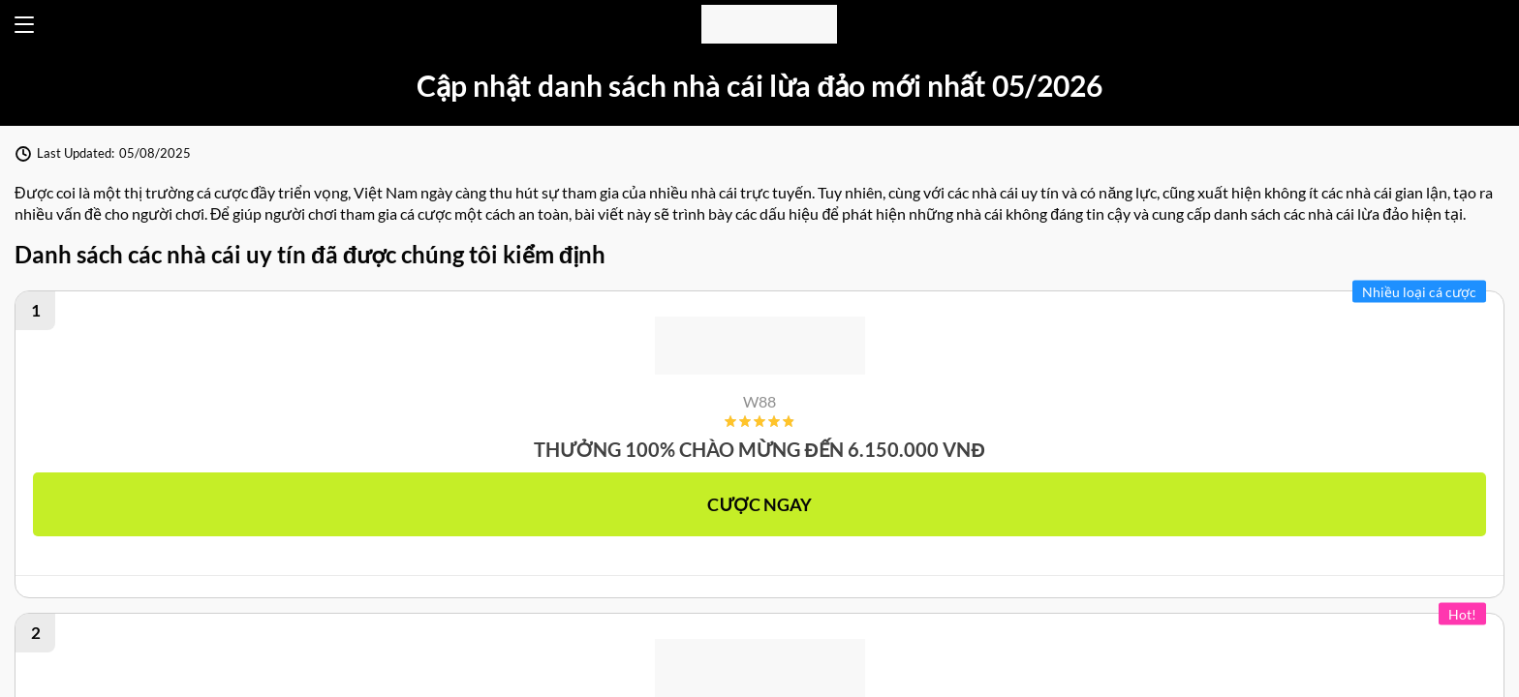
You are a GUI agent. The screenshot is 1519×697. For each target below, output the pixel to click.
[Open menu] (24, 24)
